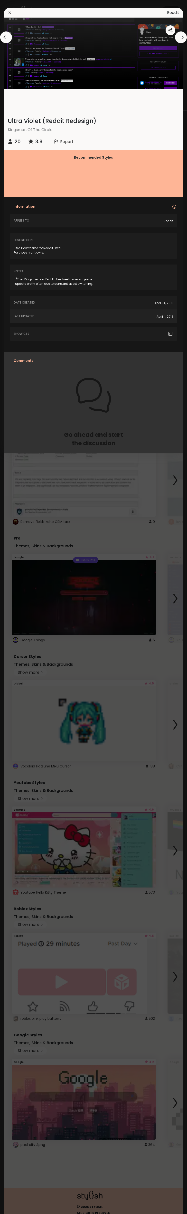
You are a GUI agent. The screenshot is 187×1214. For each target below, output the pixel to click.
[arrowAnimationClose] (6, 37)
